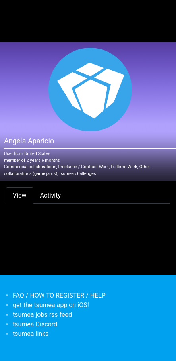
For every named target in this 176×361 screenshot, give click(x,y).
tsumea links (30, 333)
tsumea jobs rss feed (42, 314)
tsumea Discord (35, 324)
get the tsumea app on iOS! (51, 305)
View (20, 195)
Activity (50, 195)
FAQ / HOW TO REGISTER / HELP (59, 295)
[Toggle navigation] (17, 11)
